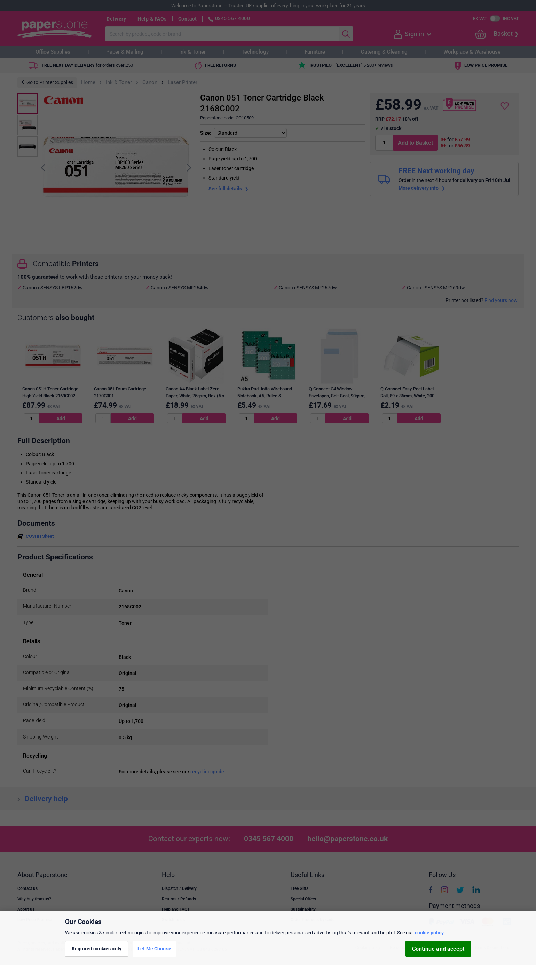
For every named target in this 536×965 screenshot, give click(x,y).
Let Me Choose (154, 948)
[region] (268, 938)
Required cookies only (96, 948)
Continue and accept (438, 949)
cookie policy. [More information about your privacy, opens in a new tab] (430, 932)
